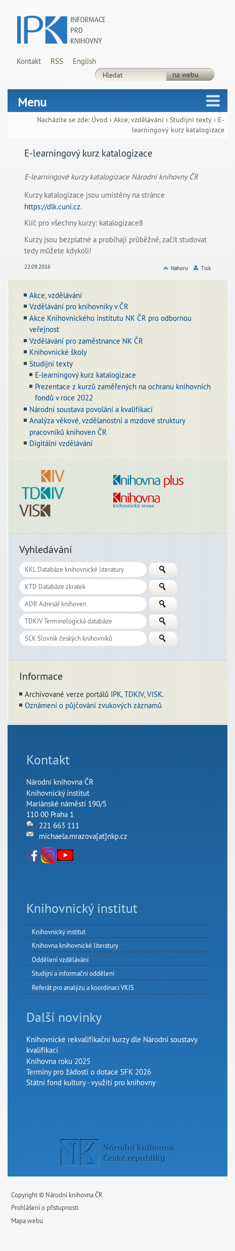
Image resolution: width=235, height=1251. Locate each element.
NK (117, 1152)
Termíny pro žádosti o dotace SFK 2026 (88, 1072)
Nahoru (179, 268)
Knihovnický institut (58, 932)
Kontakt (29, 61)
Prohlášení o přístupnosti (44, 1207)
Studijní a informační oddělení (73, 973)
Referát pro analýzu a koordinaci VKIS (83, 987)
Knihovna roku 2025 (58, 1061)
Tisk (206, 268)
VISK (154, 694)
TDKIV (134, 694)
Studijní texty (191, 120)
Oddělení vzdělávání (60, 959)
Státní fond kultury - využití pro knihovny (91, 1082)
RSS (57, 61)
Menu (32, 101)
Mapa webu (27, 1221)
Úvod (99, 120)
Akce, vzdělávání (139, 120)
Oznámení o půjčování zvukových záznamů (93, 705)
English (84, 61)
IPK (116, 694)
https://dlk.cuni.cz (52, 206)
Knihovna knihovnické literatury (75, 945)
